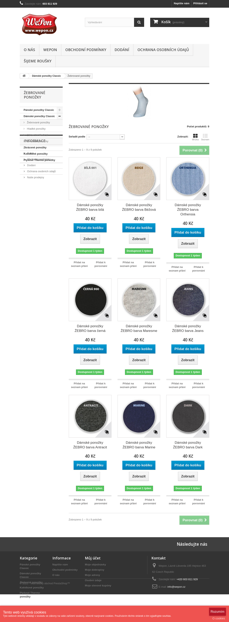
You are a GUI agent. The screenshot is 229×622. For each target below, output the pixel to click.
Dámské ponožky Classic (39, 116)
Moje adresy (92, 575)
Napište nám (181, 3)
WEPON (50, 49)
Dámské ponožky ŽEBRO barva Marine (139, 445)
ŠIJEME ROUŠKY (37, 61)
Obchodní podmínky (85, 49)
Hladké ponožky (36, 128)
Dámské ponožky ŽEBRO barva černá (90, 328)
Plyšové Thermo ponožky (39, 160)
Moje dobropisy (94, 569)
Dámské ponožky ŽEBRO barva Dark (187, 445)
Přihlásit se (200, 3)
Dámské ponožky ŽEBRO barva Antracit (90, 445)
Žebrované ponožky (38, 122)
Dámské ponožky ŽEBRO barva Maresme (139, 328)
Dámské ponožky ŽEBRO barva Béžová (139, 207)
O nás (29, 49)
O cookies (218, 618)
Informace (35, 175)
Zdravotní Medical (37, 134)
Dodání (121, 49)
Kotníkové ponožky (36, 153)
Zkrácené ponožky (37, 141)
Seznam (205, 137)
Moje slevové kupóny (98, 585)
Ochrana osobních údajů (163, 49)
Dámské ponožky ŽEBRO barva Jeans (188, 328)
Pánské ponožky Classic (39, 109)
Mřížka (195, 137)
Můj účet (93, 558)
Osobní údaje (93, 580)
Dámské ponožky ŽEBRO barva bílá (90, 207)
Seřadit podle (77, 136)
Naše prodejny (35, 210)
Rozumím (217, 611)
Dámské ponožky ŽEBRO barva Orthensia (188, 209)
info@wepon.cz (176, 586)
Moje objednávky (95, 564)
